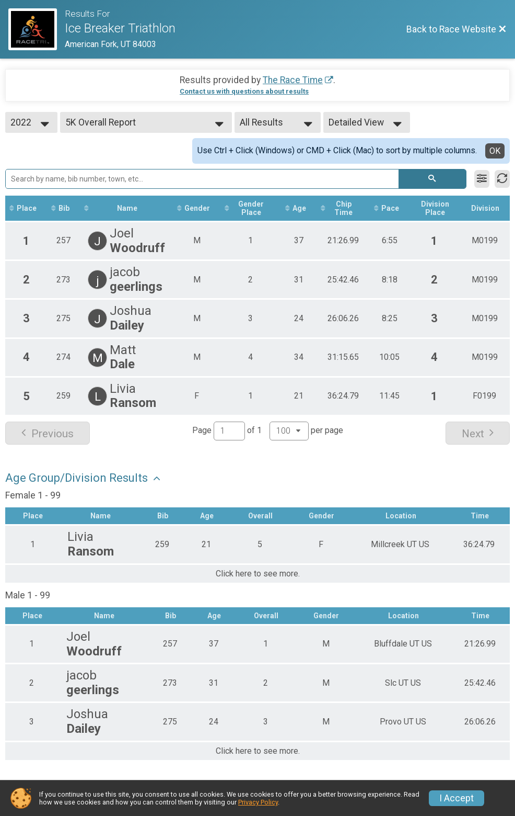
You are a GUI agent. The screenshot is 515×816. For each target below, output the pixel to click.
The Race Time (293, 80)
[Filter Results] (481, 179)
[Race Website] (36, 29)
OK (494, 151)
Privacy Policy (258, 802)
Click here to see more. (258, 574)
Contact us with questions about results (244, 91)
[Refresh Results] (502, 179)
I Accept (456, 798)
